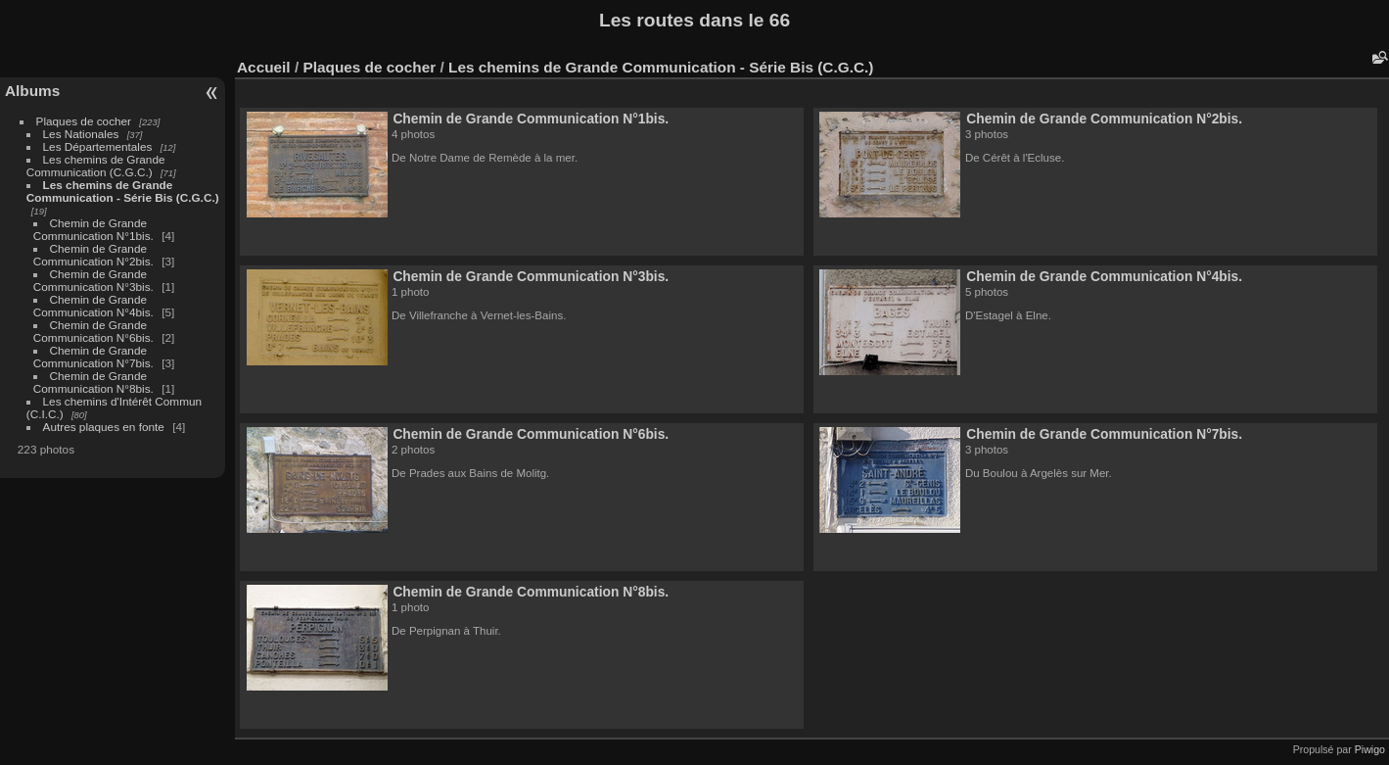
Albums (32, 90)
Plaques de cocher (83, 121)
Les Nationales (81, 133)
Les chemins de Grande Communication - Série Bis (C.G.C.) (122, 191)
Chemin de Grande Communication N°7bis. (93, 356)
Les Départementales (98, 146)
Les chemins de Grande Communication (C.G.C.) (95, 165)
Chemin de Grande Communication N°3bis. (93, 280)
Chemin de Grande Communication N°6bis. (93, 331)
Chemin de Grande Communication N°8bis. (93, 382)
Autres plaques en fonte (103, 426)
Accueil (264, 67)
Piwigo (1370, 749)
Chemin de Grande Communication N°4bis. (93, 305)
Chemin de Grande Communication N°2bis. (93, 254)
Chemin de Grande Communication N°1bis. (93, 229)
